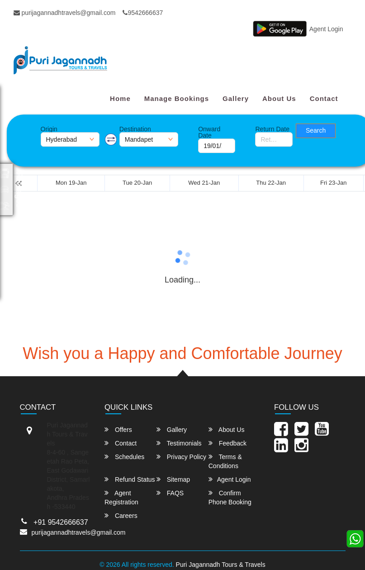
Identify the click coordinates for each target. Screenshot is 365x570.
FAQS (170, 493)
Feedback (227, 443)
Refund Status (129, 479)
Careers (120, 515)
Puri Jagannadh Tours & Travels (220, 564)
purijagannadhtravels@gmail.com (65, 12)
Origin (49, 129)
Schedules (124, 456)
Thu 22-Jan (271, 182)
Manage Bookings (176, 98)
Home (120, 98)
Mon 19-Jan (71, 182)
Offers (118, 429)
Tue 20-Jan (137, 182)
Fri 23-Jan (333, 182)
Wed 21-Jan (204, 182)
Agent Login (326, 29)
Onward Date (209, 132)
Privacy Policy (181, 456)
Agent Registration (121, 497)
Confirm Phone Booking (230, 497)
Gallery (236, 98)
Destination (135, 129)
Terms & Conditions (225, 461)
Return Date (272, 129)
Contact (324, 98)
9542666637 (143, 12)
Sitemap (173, 479)
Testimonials (179, 443)
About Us (279, 98)
